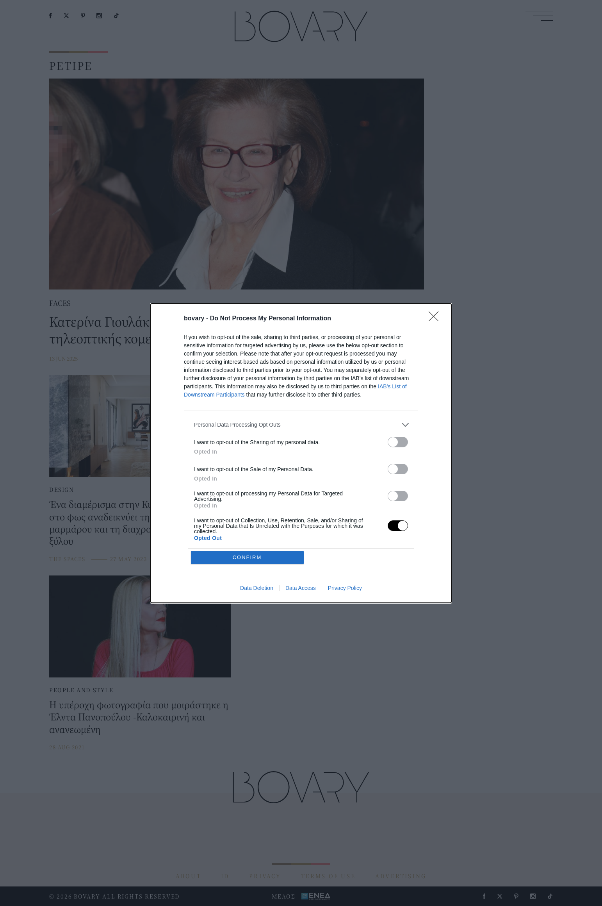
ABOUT (188, 876)
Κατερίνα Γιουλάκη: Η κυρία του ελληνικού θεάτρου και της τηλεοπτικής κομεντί (217, 330)
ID (225, 876)
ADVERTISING (400, 876)
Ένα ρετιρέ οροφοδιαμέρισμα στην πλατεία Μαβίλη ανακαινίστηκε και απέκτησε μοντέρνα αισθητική (316, 516)
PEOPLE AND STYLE (81, 690)
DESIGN (61, 489)
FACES (60, 303)
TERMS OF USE (328, 876)
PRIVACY (265, 876)
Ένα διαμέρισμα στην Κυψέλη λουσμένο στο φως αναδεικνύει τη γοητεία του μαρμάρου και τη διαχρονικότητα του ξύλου (133, 522)
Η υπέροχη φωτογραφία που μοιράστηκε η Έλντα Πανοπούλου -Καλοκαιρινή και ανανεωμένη (138, 716)
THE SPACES (67, 559)
